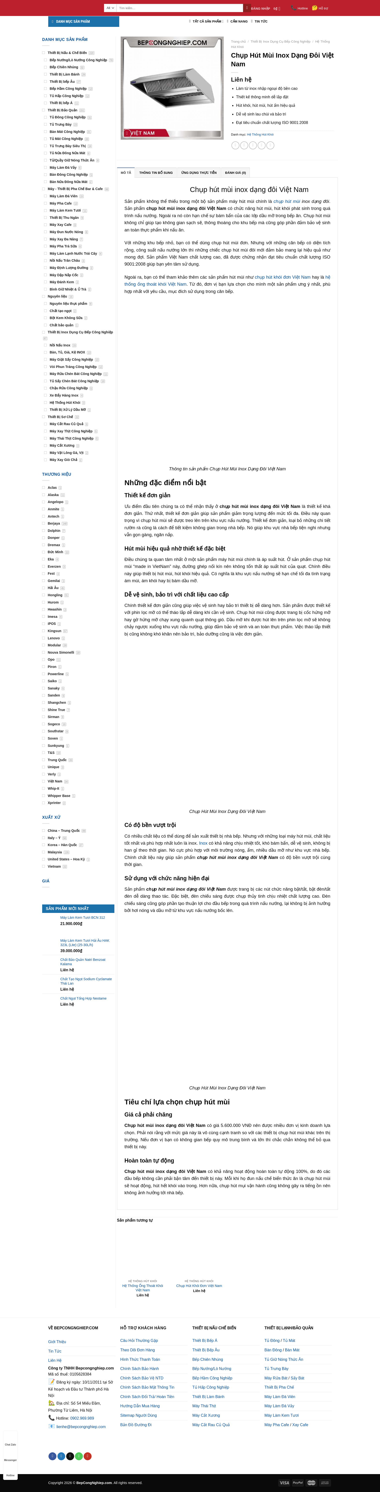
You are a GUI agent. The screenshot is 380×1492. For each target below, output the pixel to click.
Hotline (299, 8)
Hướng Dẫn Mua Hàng (140, 1406)
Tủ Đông (271, 1341)
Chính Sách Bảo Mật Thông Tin (147, 1387)
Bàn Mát (292, 1350)
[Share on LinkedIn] (270, 145)
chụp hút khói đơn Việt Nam (282, 277)
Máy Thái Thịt (204, 1406)
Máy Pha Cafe (276, 1425)
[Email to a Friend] (253, 145)
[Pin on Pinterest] (262, 145)
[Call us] (79, 1456)
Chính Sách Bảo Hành (139, 1369)
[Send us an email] (70, 1456)
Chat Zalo (10, 1440)
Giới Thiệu (57, 1342)
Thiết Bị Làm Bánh (208, 1397)
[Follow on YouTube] (88, 1456)
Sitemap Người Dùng (138, 1415)
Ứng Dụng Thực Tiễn (199, 173)
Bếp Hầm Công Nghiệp (212, 1378)
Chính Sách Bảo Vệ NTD (141, 1378)
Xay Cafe (300, 1425)
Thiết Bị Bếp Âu (206, 1350)
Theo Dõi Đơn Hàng (137, 1350)
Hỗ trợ (320, 8)
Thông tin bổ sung (156, 173)
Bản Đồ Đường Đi (135, 1425)
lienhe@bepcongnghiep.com (81, 1427)
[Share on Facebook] (235, 145)
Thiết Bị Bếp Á (204, 1341)
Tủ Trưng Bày (276, 1369)
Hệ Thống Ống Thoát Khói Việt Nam (142, 1288)
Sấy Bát (297, 1378)
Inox (203, 843)
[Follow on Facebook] (52, 1456)
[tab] (126, 173)
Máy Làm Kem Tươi (281, 1415)
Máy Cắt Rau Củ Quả (211, 1425)
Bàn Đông (273, 1350)
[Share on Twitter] (244, 145)
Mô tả (126, 173)
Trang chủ (238, 41)
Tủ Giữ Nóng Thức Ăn (283, 1359)
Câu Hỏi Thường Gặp (139, 1341)
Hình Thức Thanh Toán (140, 1359)
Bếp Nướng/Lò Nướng (211, 1369)
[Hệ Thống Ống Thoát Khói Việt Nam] (142, 1251)
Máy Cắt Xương (206, 1415)
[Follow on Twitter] (61, 1456)
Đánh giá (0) (235, 173)
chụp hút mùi (287, 201)
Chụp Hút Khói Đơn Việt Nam (199, 1286)
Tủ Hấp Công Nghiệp (210, 1387)
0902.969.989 (82, 1418)
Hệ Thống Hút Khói (260, 134)
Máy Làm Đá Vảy (279, 1406)
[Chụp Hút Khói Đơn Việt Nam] (199, 1251)
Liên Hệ (55, 1360)
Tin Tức (55, 1351)
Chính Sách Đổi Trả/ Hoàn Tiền (147, 1397)
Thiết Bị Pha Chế (279, 1387)
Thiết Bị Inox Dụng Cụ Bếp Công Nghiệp (280, 41)
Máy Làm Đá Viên (279, 1397)
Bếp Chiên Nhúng (207, 1359)
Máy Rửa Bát (275, 1378)
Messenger (10, 1455)
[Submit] (247, 8)
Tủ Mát (289, 1341)
